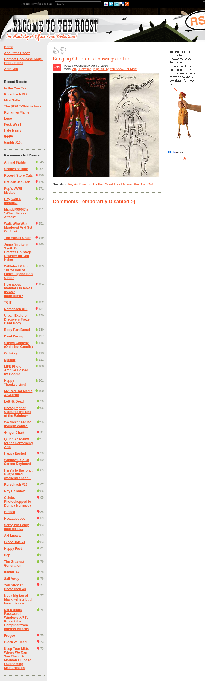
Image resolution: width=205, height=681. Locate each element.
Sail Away (11, 579)
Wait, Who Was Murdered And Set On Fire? (18, 227)
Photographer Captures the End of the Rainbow (17, 412)
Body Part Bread (17, 330)
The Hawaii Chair (17, 238)
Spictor (9, 360)
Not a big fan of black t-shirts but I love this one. (18, 599)
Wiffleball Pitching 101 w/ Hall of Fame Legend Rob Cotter (18, 272)
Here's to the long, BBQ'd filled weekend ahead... (18, 474)
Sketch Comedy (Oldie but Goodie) (18, 345)
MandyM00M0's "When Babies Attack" (16, 213)
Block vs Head (15, 642)
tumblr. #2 (12, 572)
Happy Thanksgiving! (15, 382)
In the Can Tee (15, 88)
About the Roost (17, 53)
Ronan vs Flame (16, 112)
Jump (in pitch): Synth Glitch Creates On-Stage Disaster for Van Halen (18, 252)
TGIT (7, 302)
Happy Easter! (15, 453)
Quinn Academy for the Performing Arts (18, 443)
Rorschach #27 (15, 94)
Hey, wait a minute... (12, 201)
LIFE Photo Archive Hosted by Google (16, 370)
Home (8, 47)
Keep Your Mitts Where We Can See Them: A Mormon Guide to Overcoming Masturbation (17, 658)
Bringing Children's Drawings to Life (92, 59)
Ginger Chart (14, 433)
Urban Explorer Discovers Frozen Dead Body (17, 319)
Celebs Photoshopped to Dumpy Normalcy (17, 501)
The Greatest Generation (14, 564)
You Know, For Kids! (123, 69)
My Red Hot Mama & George (18, 393)
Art (74, 69)
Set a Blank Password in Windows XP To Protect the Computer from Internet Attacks (16, 619)
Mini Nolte (12, 100)
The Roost (26, 3)
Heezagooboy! (15, 518)
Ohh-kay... (12, 353)
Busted (9, 512)
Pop (7, 555)
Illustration (84, 69)
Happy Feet (13, 549)
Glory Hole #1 (14, 542)
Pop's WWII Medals (13, 190)
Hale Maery (12, 130)
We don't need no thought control (17, 424)
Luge (8, 118)
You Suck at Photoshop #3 (15, 587)
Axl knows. (12, 535)
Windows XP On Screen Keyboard (17, 462)
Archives (11, 69)
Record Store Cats (18, 175)
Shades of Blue (16, 169)
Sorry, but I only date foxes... (16, 527)
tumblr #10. (13, 142)
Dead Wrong (13, 336)
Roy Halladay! (15, 491)
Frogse (9, 636)
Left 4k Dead (14, 401)
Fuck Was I (12, 124)
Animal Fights (15, 162)
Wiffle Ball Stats (43, 3)
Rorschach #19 (15, 485)
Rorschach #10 (15, 309)
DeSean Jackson (17, 182)
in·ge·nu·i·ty (100, 69)
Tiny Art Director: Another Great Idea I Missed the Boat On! (110, 184)
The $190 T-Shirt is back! (23, 106)
